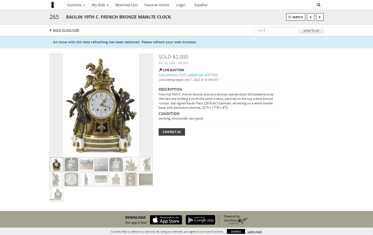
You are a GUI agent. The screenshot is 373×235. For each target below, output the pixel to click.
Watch (297, 17)
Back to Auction (66, 30)
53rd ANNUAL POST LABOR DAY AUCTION (188, 75)
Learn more (255, 231)
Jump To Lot (311, 30)
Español (200, 4)
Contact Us (172, 132)
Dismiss (236, 231)
